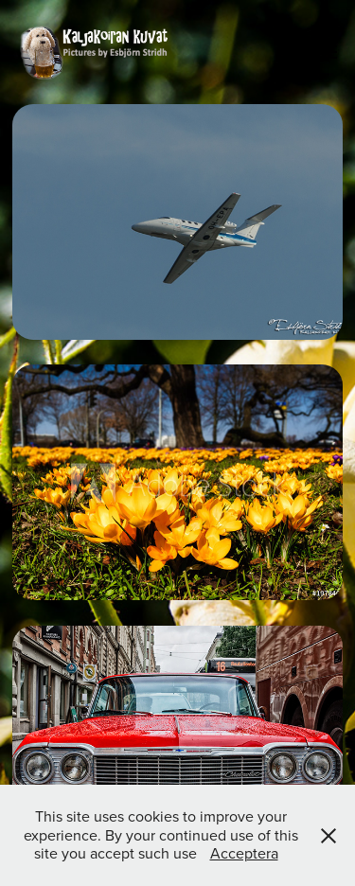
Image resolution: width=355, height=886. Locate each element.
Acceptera (244, 852)
